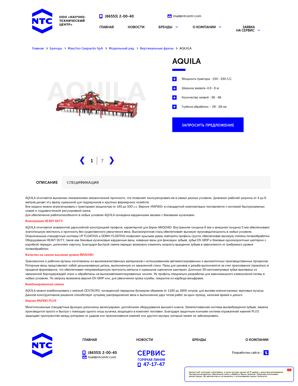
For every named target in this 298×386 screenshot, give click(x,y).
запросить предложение (208, 125)
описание (47, 182)
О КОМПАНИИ (207, 27)
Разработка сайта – (250, 352)
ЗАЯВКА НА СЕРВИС (248, 29)
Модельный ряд (121, 48)
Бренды (56, 48)
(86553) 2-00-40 (119, 16)
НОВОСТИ (136, 27)
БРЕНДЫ (168, 27)
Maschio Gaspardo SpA (85, 48)
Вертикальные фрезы (157, 48)
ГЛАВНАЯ (106, 27)
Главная (38, 48)
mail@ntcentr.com (187, 16)
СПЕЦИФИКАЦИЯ (83, 182)
